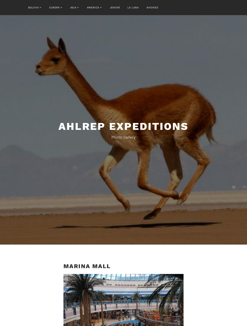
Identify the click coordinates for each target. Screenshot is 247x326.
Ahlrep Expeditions (123, 126)
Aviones (152, 7)
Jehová (115, 7)
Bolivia (33, 7)
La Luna (133, 7)
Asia (73, 7)
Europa (54, 7)
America (93, 7)
